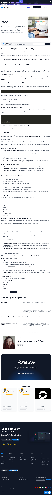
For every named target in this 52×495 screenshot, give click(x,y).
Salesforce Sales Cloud (7, 280)
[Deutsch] (35, 487)
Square (4, 199)
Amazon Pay (5, 215)
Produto (12, 7)
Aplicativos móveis (4, 461)
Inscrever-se (47, 43)
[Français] (40, 487)
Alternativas (3, 463)
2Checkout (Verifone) (7, 213)
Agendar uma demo (16, 439)
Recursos (16, 7)
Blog (31, 455)
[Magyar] (42, 487)
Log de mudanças (12, 459)
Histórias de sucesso (23, 459)
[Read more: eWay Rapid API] (26, 399)
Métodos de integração (4, 459)
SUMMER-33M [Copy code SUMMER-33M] (5, 4)
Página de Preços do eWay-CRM (33, 255)
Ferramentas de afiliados (44, 466)
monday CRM (5, 288)
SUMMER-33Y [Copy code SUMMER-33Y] (13, 4)
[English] (37, 487)
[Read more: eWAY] (9, 399)
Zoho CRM (5, 284)
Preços (2, 456)
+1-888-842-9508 (6, 481)
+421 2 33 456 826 (6, 479)
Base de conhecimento (12, 455)
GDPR (34, 493)
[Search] (31, 7)
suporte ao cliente (11, 266)
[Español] (39, 487)
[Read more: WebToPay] (43, 399)
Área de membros (12, 457)
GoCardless (5, 209)
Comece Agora (21, 373)
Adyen (4, 203)
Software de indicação (44, 464)
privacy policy (6, 491)
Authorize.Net (5, 201)
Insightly (4, 286)
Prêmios (21, 457)
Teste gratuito (45, 7)
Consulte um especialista (37, 7)
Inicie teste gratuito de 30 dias (6, 439)
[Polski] (46, 487)
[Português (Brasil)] (48, 487)
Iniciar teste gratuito (5, 470)
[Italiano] (43, 487)
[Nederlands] (45, 487)
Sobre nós (21, 455)
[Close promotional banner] (50, 1)
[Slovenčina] (50, 487)
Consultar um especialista (14, 470)
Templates (32, 457)
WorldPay (5, 211)
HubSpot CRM (5, 282)
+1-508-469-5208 (6, 482)
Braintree (4, 205)
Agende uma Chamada (29, 373)
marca (23, 136)
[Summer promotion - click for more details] (26, 2)
